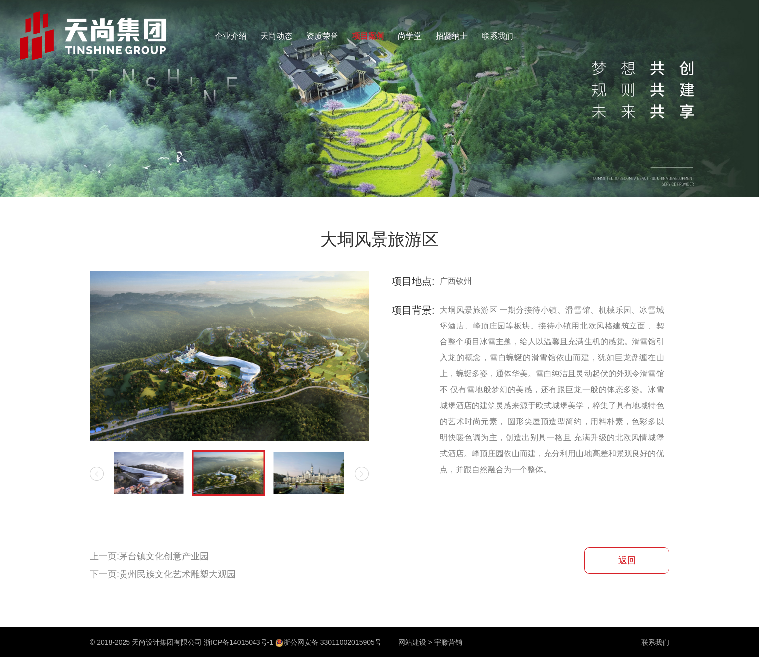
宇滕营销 (448, 642)
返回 (627, 560)
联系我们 (497, 36)
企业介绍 (231, 36)
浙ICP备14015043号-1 (238, 642)
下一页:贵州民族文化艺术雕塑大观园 (163, 574)
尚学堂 (410, 36)
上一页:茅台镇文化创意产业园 (149, 556)
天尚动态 (276, 36)
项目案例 (368, 36)
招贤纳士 (452, 36)
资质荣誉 (322, 36)
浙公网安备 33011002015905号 (328, 642)
